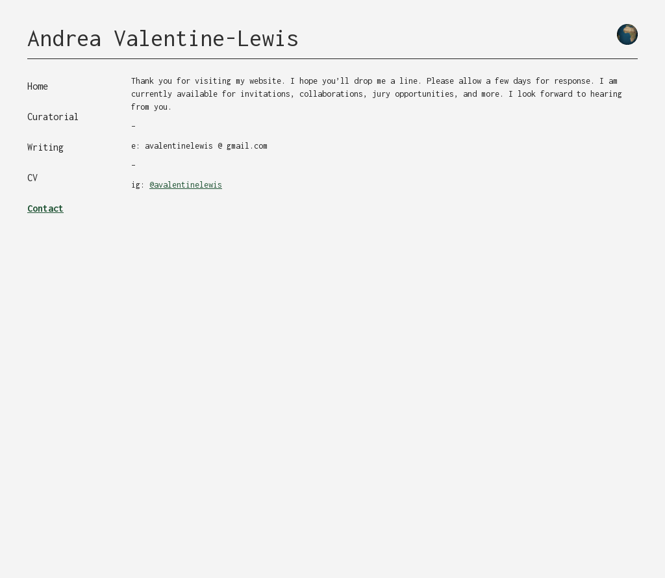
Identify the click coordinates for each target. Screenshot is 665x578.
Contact (45, 208)
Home (37, 86)
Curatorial (53, 116)
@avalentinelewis (185, 185)
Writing (45, 147)
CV (32, 177)
